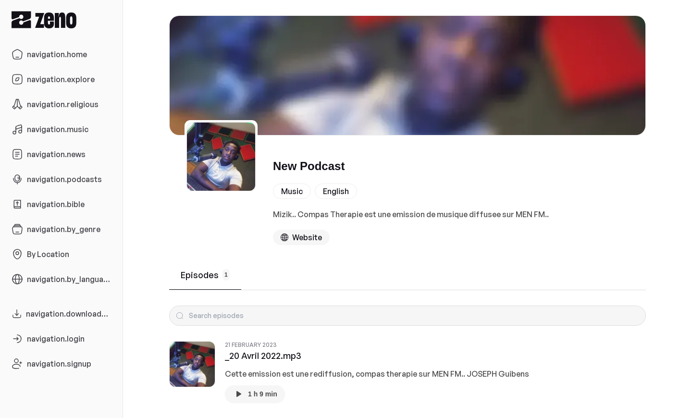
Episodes (205, 275)
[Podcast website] (301, 237)
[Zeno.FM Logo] (61, 19)
